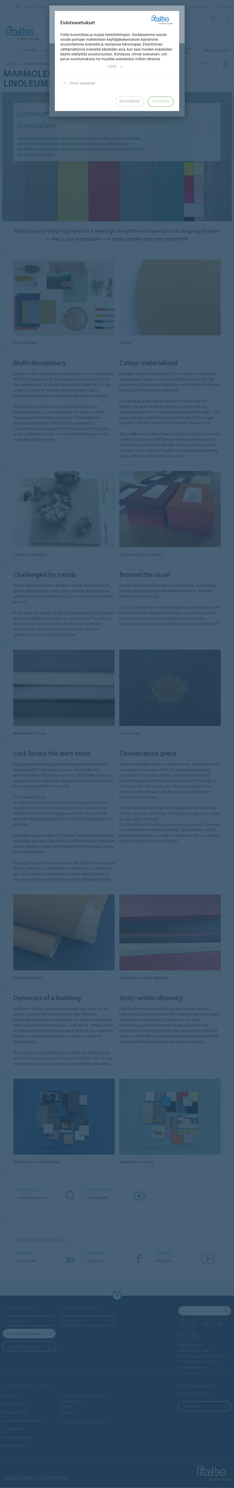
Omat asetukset (77, 83)
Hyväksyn (160, 101)
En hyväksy (130, 101)
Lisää (115, 67)
